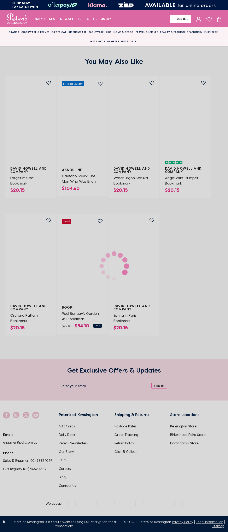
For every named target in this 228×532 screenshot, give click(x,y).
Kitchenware (78, 32)
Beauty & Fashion (172, 32)
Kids (109, 32)
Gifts (124, 41)
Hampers (113, 41)
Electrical (59, 32)
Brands (14, 32)
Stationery (195, 32)
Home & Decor (123, 32)
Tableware (96, 32)
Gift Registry (99, 19)
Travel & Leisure (146, 32)
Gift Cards (97, 41)
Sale (133, 41)
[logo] (17, 19)
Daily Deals (44, 19)
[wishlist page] (209, 19)
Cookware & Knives (35, 32)
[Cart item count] (219, 19)
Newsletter (71, 19)
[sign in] (198, 19)
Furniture (211, 32)
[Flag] (180, 19)
